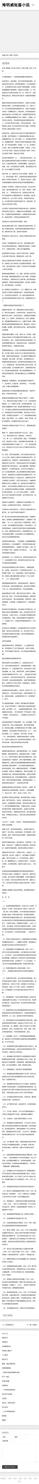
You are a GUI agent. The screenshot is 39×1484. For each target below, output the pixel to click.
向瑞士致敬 (5, 1381)
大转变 (4, 1398)
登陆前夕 (5, 1342)
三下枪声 (5, 1355)
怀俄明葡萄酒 (6, 1368)
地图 (20, 1478)
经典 (10, 55)
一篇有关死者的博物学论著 (11, 1372)
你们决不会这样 (7, 1394)
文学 (19, 1481)
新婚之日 (11, 1325)
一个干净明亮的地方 (8, 1411)
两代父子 (5, 1359)
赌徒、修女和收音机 (8, 1364)
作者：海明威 (7, 1315)
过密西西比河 (6, 1346)
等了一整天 (5, 1377)
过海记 (35, 1325)
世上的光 (5, 1407)
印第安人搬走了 (7, 1351)
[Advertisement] (19, 31)
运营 (25, 1478)
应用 (30, 1478)
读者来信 (5, 1385)
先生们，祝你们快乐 (8, 1403)
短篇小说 (5, 55)
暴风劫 (4, 1416)
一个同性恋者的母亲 (8, 1390)
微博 (15, 1478)
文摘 (35, 1478)
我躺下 (4, 1420)
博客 (9, 1478)
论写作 (6, 63)
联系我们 (3, 1478)
